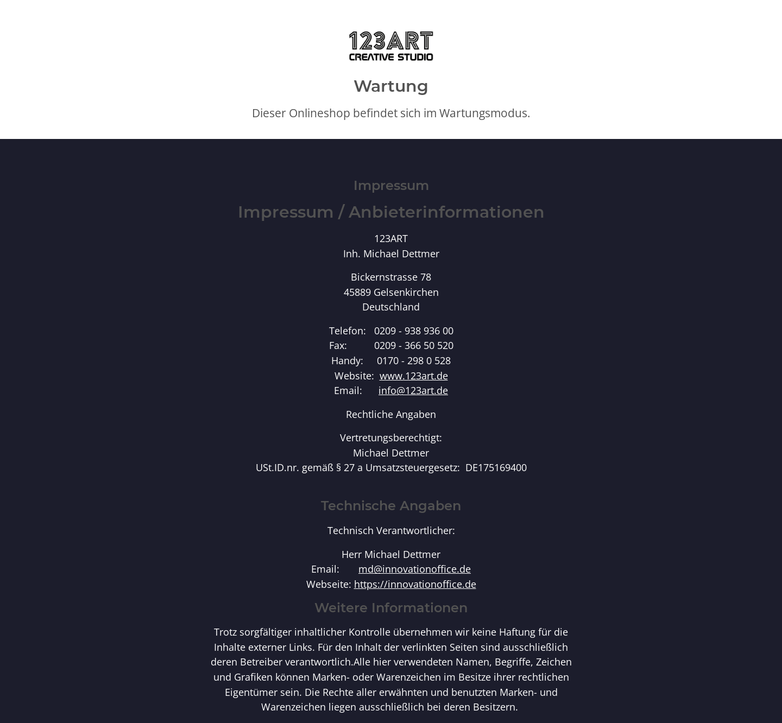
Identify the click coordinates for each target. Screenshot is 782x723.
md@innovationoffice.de (414, 568)
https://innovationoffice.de (415, 584)
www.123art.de (414, 375)
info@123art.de (413, 390)
